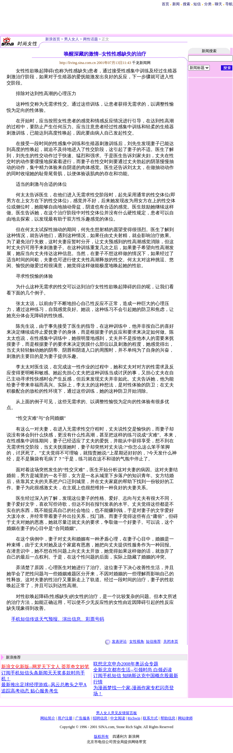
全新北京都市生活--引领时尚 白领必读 (132, 669)
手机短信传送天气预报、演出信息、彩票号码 (57, 619)
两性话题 (90, 39)
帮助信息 (167, 718)
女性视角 (136, 641)
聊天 (218, 4)
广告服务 (82, 718)
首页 (165, 4)
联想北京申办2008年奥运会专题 (125, 663)
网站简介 (47, 718)
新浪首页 (52, 39)
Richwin (134, 718)
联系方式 (150, 718)
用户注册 (65, 718)
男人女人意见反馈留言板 (116, 713)
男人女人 (71, 39)
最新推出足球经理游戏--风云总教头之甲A (44, 684)
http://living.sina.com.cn (77, 63)
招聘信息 (100, 718)
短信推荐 (153, 641)
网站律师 (185, 718)
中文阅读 (117, 718)
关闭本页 (170, 641)
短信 (197, 4)
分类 (208, 4)
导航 (229, 4)
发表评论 (119, 641)
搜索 (187, 4)
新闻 (176, 4)
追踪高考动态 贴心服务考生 (29, 690)
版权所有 (101, 736)
